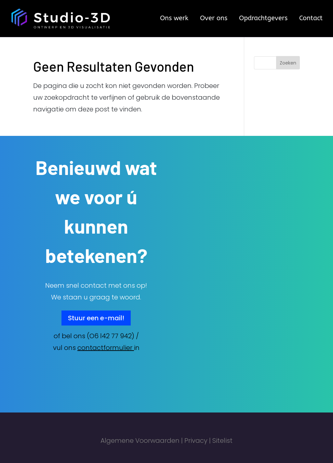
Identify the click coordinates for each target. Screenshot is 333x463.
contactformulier (104, 347)
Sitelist (222, 440)
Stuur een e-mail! (96, 318)
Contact (311, 19)
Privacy (195, 440)
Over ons (213, 19)
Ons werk (174, 19)
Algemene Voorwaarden (140, 440)
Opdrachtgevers (263, 19)
